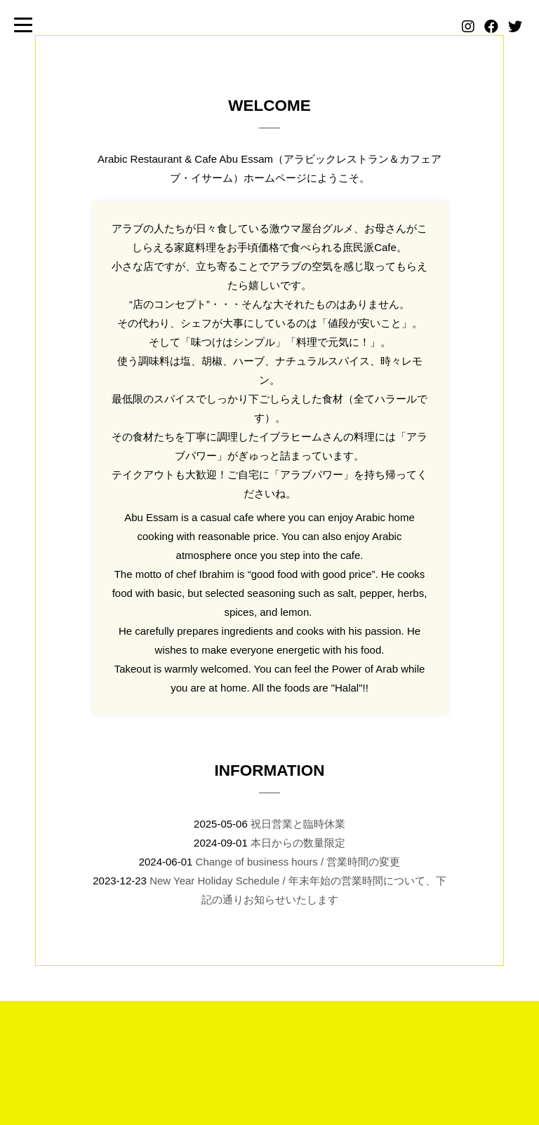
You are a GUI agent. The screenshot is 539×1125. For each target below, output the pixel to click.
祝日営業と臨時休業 (298, 824)
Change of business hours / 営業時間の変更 (298, 862)
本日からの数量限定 (298, 843)
